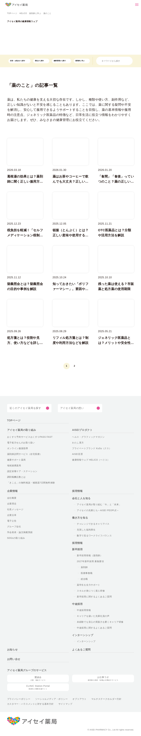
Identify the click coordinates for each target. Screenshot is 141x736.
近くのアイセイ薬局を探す (24, 408)
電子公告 (11, 521)
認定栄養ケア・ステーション (20, 471)
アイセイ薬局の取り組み (21, 430)
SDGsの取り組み (15, 538)
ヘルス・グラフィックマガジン (86, 437)
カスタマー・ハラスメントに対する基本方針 (28, 704)
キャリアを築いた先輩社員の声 (92, 616)
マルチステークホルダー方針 (97, 699)
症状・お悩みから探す (17, 61)
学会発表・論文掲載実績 (19, 532)
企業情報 (12, 491)
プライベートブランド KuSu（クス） (88, 448)
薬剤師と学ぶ (34, 13)
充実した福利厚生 (86, 530)
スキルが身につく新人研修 (90, 591)
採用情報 (77, 491)
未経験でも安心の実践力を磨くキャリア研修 (99, 622)
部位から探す (38, 61)
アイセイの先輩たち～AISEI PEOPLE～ (96, 510)
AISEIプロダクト (81, 430)
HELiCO (22, 13)
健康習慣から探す (58, 61)
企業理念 (11, 504)
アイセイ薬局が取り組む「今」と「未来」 (96, 504)
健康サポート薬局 (16, 460)
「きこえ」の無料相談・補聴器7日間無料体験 (29, 483)
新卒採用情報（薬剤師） (88, 555)
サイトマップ (60, 704)
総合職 (84, 579)
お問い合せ (13, 659)
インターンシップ (85, 641)
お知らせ (12, 649)
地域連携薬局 (14, 465)
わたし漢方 (77, 443)
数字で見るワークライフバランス (93, 535)
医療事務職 (87, 573)
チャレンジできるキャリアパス (91, 524)
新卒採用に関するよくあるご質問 (93, 597)
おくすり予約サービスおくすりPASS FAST (28, 437)
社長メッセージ (14, 509)
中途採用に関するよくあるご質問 (93, 628)
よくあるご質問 (80, 649)
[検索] (129, 61)
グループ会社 (13, 526)
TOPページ (12, 13)
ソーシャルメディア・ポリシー (47, 699)
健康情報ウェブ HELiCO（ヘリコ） (89, 460)
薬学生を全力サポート (88, 585)
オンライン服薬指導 (17, 448)
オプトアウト (72, 699)
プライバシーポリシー (18, 699)
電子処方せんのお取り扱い (20, 443)
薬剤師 (84, 567)
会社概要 (11, 498)
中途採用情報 (84, 610)
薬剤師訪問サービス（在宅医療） (23, 454)
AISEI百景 (77, 454)
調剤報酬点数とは (16, 477)
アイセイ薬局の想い (71, 408)
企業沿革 (11, 515)
